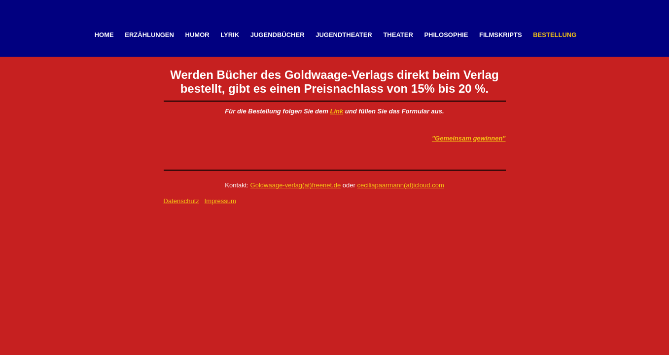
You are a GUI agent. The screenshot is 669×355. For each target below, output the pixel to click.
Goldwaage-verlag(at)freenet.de (295, 185)
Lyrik (229, 34)
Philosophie (446, 34)
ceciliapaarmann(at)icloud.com (400, 185)
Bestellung (554, 34)
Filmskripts (500, 34)
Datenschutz (181, 201)
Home (104, 34)
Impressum (220, 201)
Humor (197, 34)
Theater (398, 34)
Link (336, 111)
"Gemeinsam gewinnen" (469, 138)
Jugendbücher (277, 34)
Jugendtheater (344, 34)
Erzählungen (149, 34)
